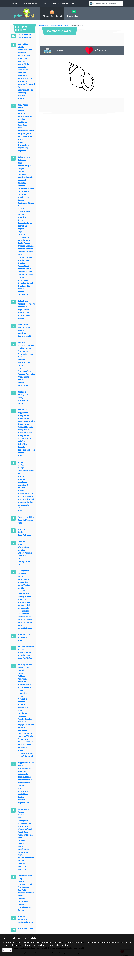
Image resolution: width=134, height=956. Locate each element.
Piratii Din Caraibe (22, 700)
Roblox (21, 797)
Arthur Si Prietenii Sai (26, 85)
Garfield (22, 392)
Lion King (22, 550)
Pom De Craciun (25, 719)
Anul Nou (22, 72)
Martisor (22, 573)
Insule (20, 510)
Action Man (23, 44)
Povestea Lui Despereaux (23, 729)
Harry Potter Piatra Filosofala (26, 431)
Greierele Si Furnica (23, 401)
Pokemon (22, 716)
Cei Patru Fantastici (22, 184)
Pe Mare (21, 676)
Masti (20, 576)
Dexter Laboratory (26, 303)
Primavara (23, 739)
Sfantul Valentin (25, 829)
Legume (21, 544)
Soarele (21, 846)
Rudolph (21, 799)
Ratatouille (23, 774)
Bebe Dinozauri (25, 116)
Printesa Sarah (24, 744)
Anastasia (22, 61)
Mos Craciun (23, 611)
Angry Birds (23, 64)
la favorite (96, 51)
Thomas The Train (26, 892)
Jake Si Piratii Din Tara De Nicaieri (26, 518)
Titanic (21, 895)
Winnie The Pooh (26, 928)
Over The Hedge (25, 658)
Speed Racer (23, 849)
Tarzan (21, 881)
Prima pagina (43, 25)
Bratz (20, 139)
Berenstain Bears (26, 130)
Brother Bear (24, 145)
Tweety (21, 910)
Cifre (20, 205)
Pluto (20, 710)
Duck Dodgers (24, 315)
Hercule (21, 447)
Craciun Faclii (24, 268)
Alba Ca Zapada (25, 49)
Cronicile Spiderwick (23, 293)
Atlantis (21, 95)
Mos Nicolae (23, 613)
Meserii (21, 590)
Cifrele (21, 208)
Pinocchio (22, 693)
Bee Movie (22, 122)
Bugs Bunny (23, 147)
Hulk (20, 455)
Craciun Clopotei (25, 257)
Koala (20, 532)
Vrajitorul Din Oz (25, 922)
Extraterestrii (24, 336)
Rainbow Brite (24, 768)
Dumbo (21, 318)
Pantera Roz (23, 667)
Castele (21, 171)
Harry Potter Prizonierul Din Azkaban (25, 438)
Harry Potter (23, 415)
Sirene (21, 843)
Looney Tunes (24, 561)
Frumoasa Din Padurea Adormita (26, 372)
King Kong (22, 529)
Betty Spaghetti (25, 133)
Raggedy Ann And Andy (26, 764)
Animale (22, 67)
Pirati (20, 696)
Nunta (20, 640)
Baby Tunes (23, 105)
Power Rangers (25, 733)
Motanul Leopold (25, 622)
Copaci (21, 228)
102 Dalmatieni (25, 37)
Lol (19, 558)
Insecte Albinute (25, 493)
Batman (21, 113)
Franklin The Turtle (24, 364)
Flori (20, 356)
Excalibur (22, 333)
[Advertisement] (82, 24)
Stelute (21, 860)
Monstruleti (23, 608)
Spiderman (23, 852)
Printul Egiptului (25, 756)
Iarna (20, 462)
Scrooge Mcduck (25, 823)
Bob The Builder (25, 136)
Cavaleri (22, 174)
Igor (19, 473)
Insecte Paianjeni (26, 499)
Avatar (21, 98)
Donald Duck (23, 312)
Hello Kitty (22, 444)
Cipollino (22, 217)
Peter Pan (22, 678)
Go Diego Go (23, 394)
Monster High (24, 605)
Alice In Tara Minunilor (24, 57)
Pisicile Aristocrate (23, 706)
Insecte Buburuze (25, 496)
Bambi (20, 107)
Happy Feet (23, 412)
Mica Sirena (23, 593)
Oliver (20, 649)
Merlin (21, 588)
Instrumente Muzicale (23, 506)
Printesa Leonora (26, 741)
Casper (21, 168)
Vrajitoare (22, 919)
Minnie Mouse (24, 602)
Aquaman (22, 75)
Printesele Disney (26, 753)
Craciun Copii (24, 260)
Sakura (21, 812)
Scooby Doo (23, 820)
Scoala (21, 814)
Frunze (21, 382)
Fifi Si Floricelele (26, 345)
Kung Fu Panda (24, 535)
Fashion (21, 342)
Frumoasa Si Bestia (23, 378)
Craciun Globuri (25, 271)
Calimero (22, 160)
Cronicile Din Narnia (24, 287)
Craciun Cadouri (25, 248)
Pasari (21, 670)
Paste (20, 673)
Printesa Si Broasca (23, 749)
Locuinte (22, 555)
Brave (20, 142)
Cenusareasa (24, 191)
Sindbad (21, 840)
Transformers (24, 907)
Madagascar (23, 570)
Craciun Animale (26, 246)
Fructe (21, 368)
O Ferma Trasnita (26, 646)
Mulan (21, 625)
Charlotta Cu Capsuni (23, 198)
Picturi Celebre (24, 684)
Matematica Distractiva (23, 580)
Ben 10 (20, 127)
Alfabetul (22, 52)
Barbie (21, 110)
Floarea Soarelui (25, 354)
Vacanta (22, 916)
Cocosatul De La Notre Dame (25, 224)
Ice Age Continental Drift (26, 469)
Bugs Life (22, 150)
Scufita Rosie (24, 826)
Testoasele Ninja (25, 884)
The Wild (22, 890)
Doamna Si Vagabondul (23, 308)
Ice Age (21, 465)
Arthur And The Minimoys (25, 79)
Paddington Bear (25, 664)
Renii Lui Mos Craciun (24, 784)
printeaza (54, 51)
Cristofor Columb (25, 283)
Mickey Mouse (24, 596)
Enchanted (23, 324)
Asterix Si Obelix (25, 90)
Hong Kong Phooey (26, 449)
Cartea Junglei (24, 165)
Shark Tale (23, 832)
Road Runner (24, 791)
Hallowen (22, 409)
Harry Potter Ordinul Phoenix (25, 425)
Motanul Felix (24, 616)
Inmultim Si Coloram (23, 486)
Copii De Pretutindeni (24, 235)
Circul (20, 220)
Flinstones (23, 351)
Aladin (21, 47)
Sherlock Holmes (25, 835)
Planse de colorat (56, 25)
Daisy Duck (23, 301)
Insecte (21, 490)
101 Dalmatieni (25, 34)
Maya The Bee (24, 585)
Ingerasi (22, 479)
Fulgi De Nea (23, 385)
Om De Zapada (24, 652)
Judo (20, 522)
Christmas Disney (26, 203)
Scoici (20, 817)
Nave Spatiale (24, 634)
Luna (20, 564)
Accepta (7, 950)
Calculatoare (24, 157)
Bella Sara (22, 125)
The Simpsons (24, 887)
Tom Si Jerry (23, 901)
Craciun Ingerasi (25, 274)
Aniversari (23, 69)
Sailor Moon (23, 809)
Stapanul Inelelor (26, 857)
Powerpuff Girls (25, 736)
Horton (21, 452)
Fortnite (21, 359)
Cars (20, 163)
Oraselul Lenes (24, 655)
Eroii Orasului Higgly (24, 328)
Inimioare (22, 482)
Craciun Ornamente (23, 278)
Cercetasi (22, 194)
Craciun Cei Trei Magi (25, 253)
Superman (22, 869)
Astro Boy (22, 92)
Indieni (21, 476)
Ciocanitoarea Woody (24, 213)
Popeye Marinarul (26, 724)
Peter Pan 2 (23, 681)
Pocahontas (23, 713)
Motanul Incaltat (25, 619)
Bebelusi (21, 119)
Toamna (21, 898)
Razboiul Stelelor (25, 777)
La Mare (21, 541)
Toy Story (22, 904)
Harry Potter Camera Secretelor (26, 419)
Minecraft (22, 599)
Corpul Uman (24, 240)
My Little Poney (25, 628)
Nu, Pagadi (22, 637)
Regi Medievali (25, 779)
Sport (20, 855)
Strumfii (21, 863)
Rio (19, 788)
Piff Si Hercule (24, 687)
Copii (20, 231)
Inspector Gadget (26, 502)
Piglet (20, 690)
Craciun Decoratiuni (23, 264)
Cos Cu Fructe (24, 243)
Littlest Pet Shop (25, 553)
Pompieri (22, 721)
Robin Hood (23, 794)
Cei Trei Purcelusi (26, 188)
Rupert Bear (23, 802)
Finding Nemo (24, 348)
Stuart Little (23, 866)
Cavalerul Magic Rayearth (25, 178)
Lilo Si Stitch (23, 547)
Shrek (20, 837)
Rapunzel (22, 771)
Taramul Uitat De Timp (26, 877)
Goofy (20, 397)
